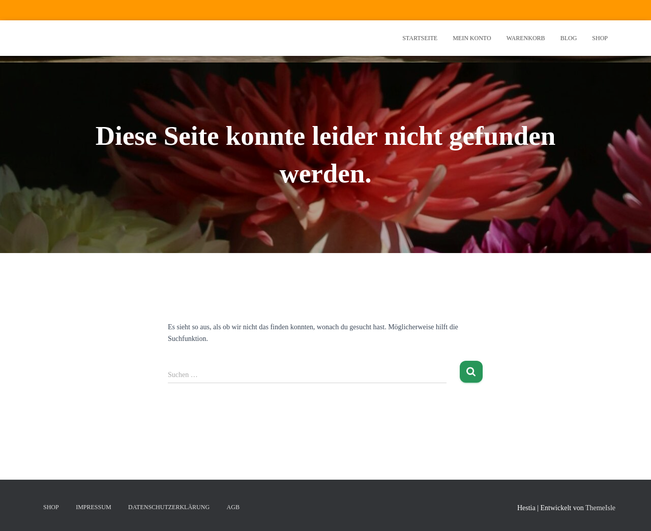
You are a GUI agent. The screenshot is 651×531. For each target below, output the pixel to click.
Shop (600, 38)
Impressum (93, 507)
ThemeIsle (600, 508)
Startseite (419, 38)
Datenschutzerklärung (169, 507)
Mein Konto (472, 38)
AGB (233, 507)
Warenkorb (526, 38)
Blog (568, 38)
